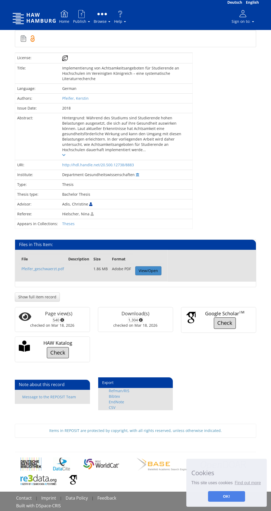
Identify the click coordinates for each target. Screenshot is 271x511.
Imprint (48, 498)
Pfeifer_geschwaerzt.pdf (42, 268)
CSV (112, 407)
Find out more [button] (248, 483)
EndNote (116, 401)
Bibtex (114, 396)
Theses (68, 223)
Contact (24, 498)
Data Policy (77, 498)
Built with (26, 506)
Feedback (106, 498)
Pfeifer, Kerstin (75, 98)
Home (64, 16)
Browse (102, 16)
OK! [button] (226, 496)
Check (224, 322)
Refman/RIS (119, 390)
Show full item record (37, 296)
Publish (81, 16)
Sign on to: (243, 16)
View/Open (148, 270)
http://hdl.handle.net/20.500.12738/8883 (98, 164)
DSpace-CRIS (48, 506)
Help (120, 16)
